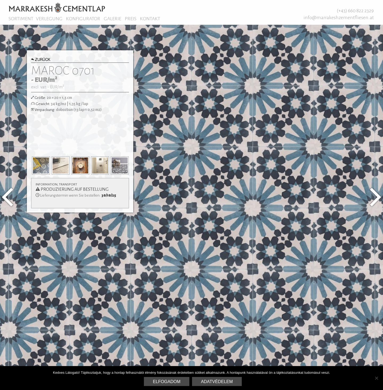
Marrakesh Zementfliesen (57, 7)
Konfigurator (83, 18)
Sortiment (21, 18)
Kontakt (150, 18)
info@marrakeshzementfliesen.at (338, 17)
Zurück (41, 60)
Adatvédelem (217, 381)
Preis (130, 18)
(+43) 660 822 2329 (355, 10)
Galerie (112, 18)
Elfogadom (167, 381)
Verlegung (49, 18)
